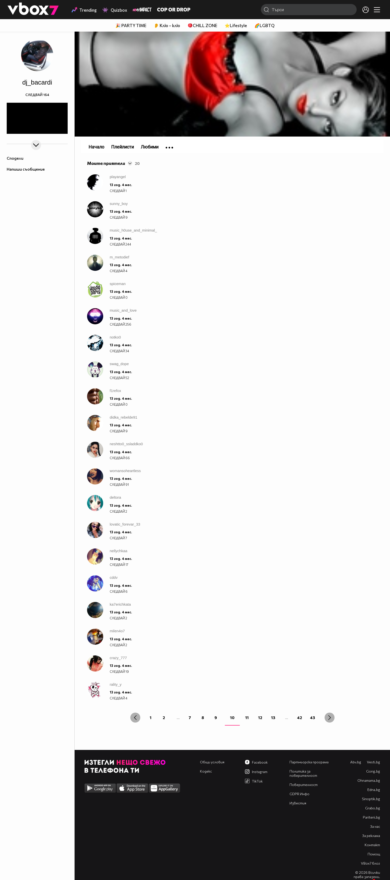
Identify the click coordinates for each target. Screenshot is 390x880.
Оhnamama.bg (368, 780)
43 (312, 717)
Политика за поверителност (303, 773)
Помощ (374, 854)
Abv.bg (355, 762)
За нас (375, 826)
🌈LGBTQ (264, 25)
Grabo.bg (372, 808)
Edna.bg (373, 789)
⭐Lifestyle (236, 25)
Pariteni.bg (371, 817)
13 (273, 717)
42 (299, 717)
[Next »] (330, 718)
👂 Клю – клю (167, 25)
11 (247, 717)
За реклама (371, 835)
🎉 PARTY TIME (130, 25)
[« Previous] (135, 718)
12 (260, 717)
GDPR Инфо (299, 794)
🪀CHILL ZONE (202, 25)
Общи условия (212, 762)
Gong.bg (373, 771)
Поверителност (304, 784)
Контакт (372, 845)
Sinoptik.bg (371, 799)
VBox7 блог (370, 863)
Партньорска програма (309, 762)
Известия (298, 803)
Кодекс (206, 771)
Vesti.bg (373, 762)
